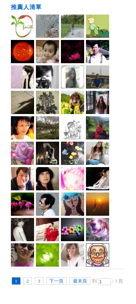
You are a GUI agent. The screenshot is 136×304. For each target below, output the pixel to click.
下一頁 (56, 281)
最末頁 (80, 281)
